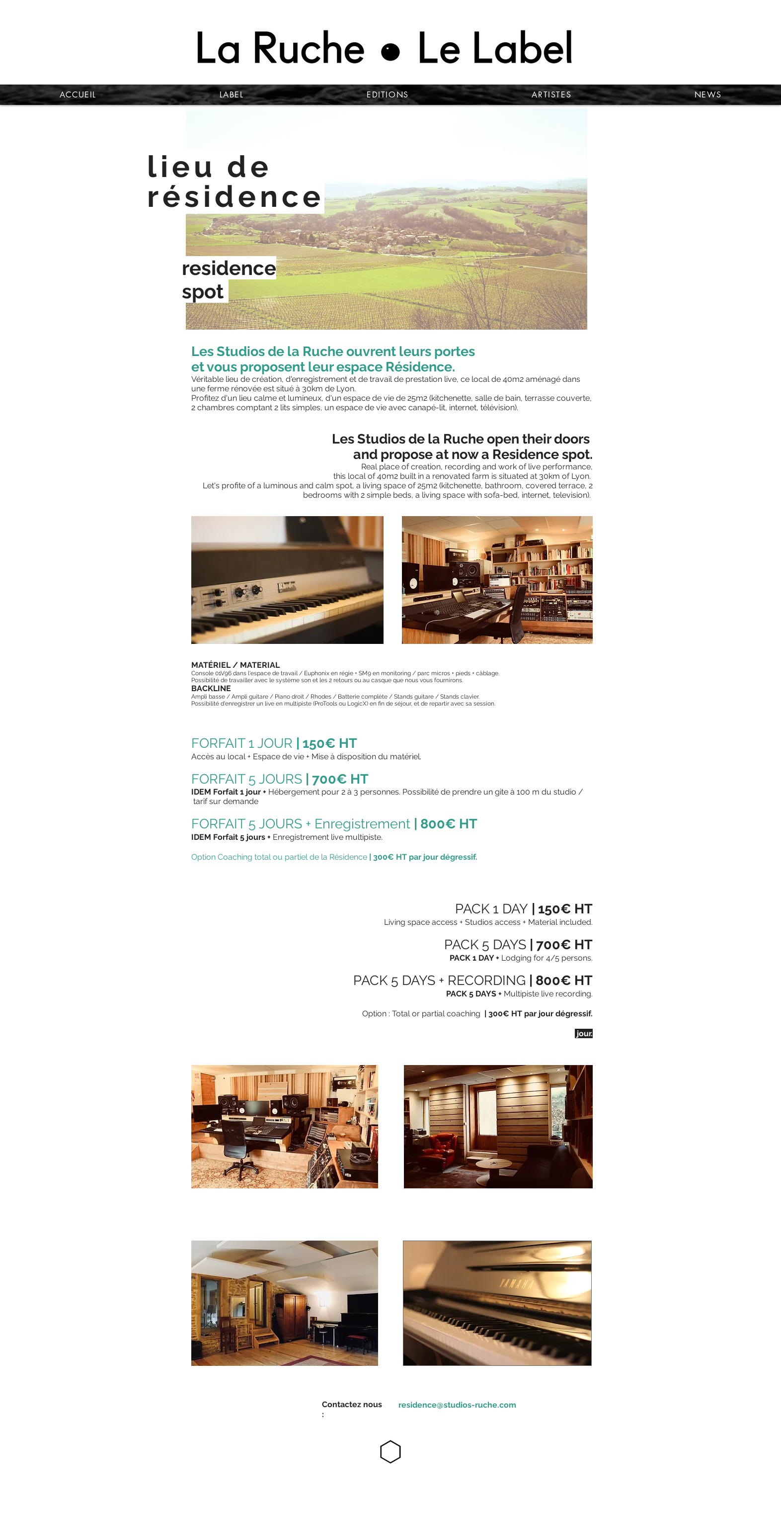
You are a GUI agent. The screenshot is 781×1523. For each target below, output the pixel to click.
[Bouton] (457, 1400)
